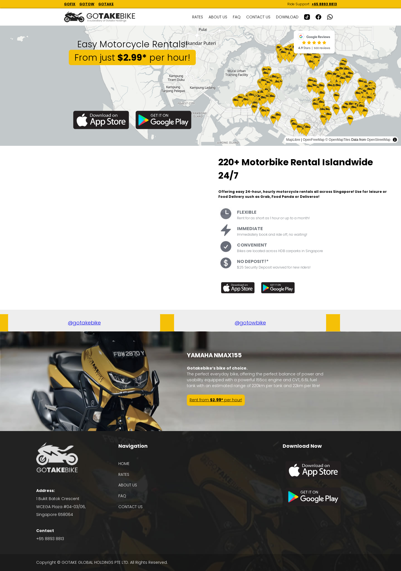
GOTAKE (106, 4)
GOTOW (86, 4)
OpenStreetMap (378, 140)
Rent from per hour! (216, 400)
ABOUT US (218, 17)
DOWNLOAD (287, 17)
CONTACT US (258, 17)
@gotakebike (84, 322)
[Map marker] (273, 119)
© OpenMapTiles (337, 140)
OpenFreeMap (313, 140)
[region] (200, 86)
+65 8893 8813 (324, 4)
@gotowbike (250, 322)
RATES (197, 17)
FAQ (237, 17)
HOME (123, 463)
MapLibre (293, 140)
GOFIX (69, 4)
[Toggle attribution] (395, 139)
